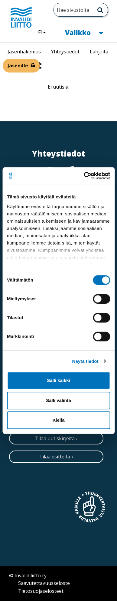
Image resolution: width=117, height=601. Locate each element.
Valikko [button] (84, 32)
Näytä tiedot (85, 361)
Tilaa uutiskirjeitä (55, 438)
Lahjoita (99, 51)
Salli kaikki (58, 380)
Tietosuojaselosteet (40, 591)
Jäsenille (18, 65)
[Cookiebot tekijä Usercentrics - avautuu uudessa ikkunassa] (84, 176)
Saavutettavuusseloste (44, 583)
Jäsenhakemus (24, 51)
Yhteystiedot (65, 51)
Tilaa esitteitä (54, 456)
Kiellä (58, 420)
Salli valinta (58, 400)
